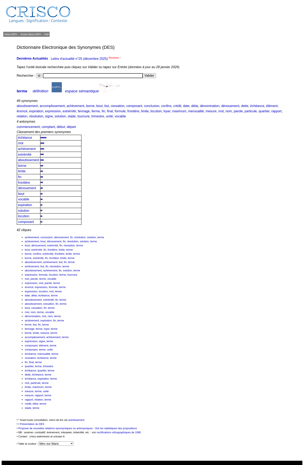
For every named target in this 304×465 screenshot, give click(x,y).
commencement (28, 127)
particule (251, 111)
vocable (120, 116)
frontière (133, 111)
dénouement (230, 106)
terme (22, 91)
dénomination (209, 106)
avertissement (76, 419)
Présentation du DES (32, 424)
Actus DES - (11, 34)
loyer (166, 111)
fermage (84, 111)
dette (244, 106)
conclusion (151, 106)
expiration (36, 111)
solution (60, 116)
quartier (264, 111)
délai (194, 106)
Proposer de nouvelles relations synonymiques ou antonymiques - (56, 428)
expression (53, 111)
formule (120, 111)
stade (72, 116)
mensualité (196, 111)
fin (103, 111)
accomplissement (52, 106)
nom (229, 111)
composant (134, 106)
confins (166, 106)
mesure (211, 111)
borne (90, 106)
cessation (117, 106)
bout (99, 106)
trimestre (97, 116)
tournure (83, 116)
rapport (276, 111)
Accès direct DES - (31, 34)
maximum (179, 111)
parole (238, 111)
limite (145, 111)
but (106, 106)
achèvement (75, 106)
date (186, 106)
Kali (46, 34)
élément (272, 106)
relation (22, 116)
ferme (96, 111)
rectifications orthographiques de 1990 (119, 432)
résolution (36, 116)
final (110, 111)
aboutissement (27, 106)
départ (71, 127)
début (61, 127)
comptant (48, 127)
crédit (177, 106)
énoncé (22, 111)
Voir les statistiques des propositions (116, 428)
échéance (257, 106)
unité (109, 116)
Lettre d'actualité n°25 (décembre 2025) (85, 58)
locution (156, 111)
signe (49, 116)
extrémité (69, 111)
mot (221, 111)
